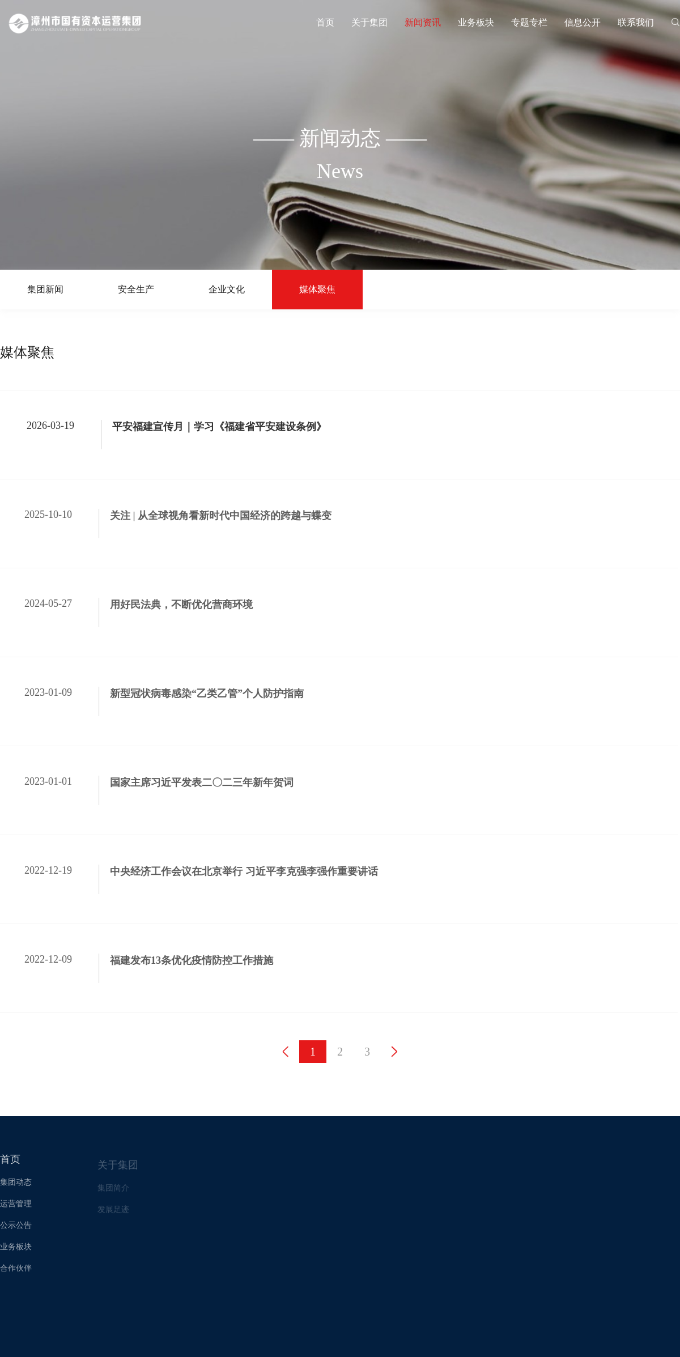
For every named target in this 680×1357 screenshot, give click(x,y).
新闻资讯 (423, 22)
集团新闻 (45, 289)
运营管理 (16, 1210)
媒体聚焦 (317, 289)
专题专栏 (529, 22)
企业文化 (227, 289)
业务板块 (476, 22)
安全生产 (136, 289)
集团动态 (16, 1189)
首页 (325, 22)
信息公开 (582, 22)
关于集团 (369, 22)
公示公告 (16, 1232)
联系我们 (636, 22)
